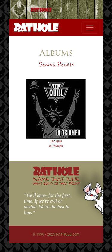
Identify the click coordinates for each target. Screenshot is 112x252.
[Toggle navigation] (90, 28)
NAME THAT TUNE (56, 180)
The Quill (56, 141)
